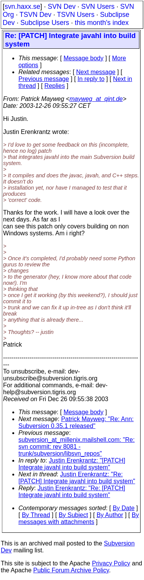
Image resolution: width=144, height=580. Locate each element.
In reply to (91, 79)
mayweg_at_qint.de (96, 99)
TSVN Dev (35, 14)
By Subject (73, 515)
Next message (95, 72)
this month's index (102, 22)
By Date (123, 508)
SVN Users (97, 6)
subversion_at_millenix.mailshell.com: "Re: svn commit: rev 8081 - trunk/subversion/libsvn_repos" (76, 446)
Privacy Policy (111, 563)
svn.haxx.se (22, 6)
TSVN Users (75, 14)
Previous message (43, 79)
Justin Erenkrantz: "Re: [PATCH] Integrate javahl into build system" (76, 477)
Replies (55, 86)
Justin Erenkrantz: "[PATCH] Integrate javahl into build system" (71, 464)
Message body (83, 58)
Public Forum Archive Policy (71, 570)
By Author (109, 515)
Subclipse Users (44, 22)
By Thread (36, 515)
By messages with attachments (78, 518)
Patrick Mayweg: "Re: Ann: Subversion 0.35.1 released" (76, 422)
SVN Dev (61, 6)
